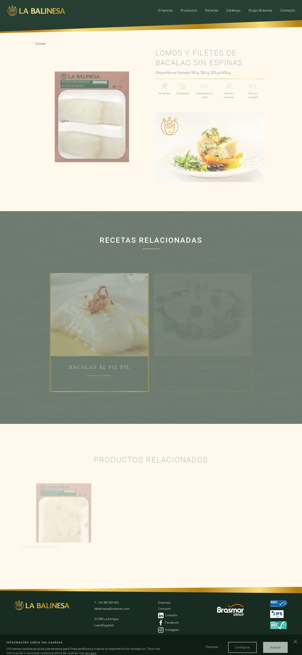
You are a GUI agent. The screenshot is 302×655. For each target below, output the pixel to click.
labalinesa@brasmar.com (112, 608)
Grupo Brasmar (260, 10)
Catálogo (233, 10)
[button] (295, 650)
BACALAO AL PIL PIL (99, 367)
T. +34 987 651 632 (106, 602)
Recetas (211, 10)
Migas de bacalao (40, 547)
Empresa (165, 10)
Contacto (287, 10)
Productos (189, 10)
